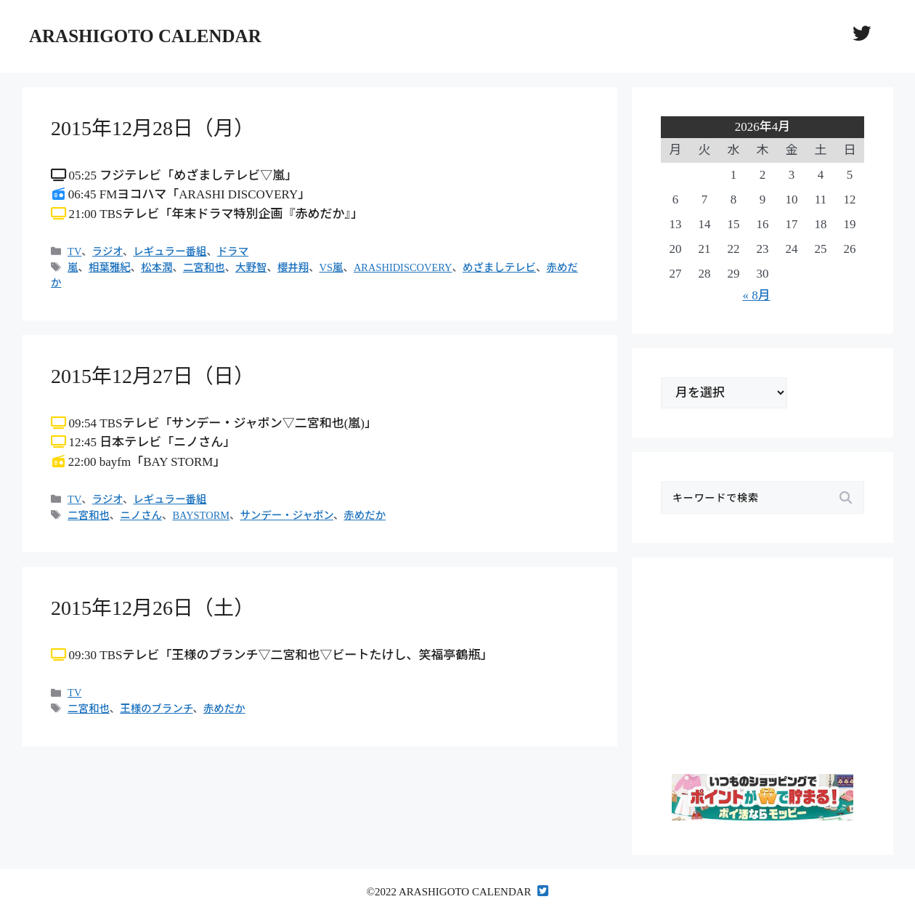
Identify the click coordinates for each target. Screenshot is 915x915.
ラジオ (107, 251)
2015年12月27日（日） (152, 376)
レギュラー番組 (169, 251)
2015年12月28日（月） (152, 128)
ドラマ (232, 251)
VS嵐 (331, 267)
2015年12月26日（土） (152, 608)
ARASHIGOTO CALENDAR (145, 36)
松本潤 (156, 267)
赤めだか (364, 515)
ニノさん (141, 515)
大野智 (251, 267)
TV (74, 251)
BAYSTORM (200, 515)
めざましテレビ (499, 267)
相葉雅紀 (110, 267)
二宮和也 (204, 267)
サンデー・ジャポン (286, 515)
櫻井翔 (293, 267)
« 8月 (756, 295)
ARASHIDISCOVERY (403, 267)
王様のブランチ (156, 708)
